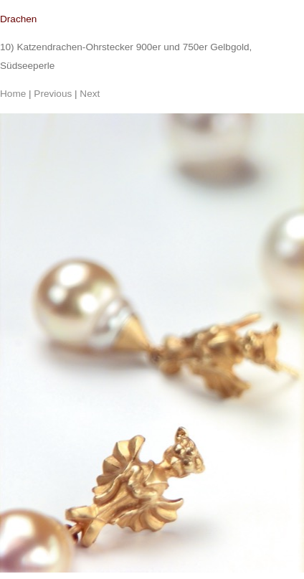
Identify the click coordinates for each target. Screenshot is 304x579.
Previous (53, 93)
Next (90, 93)
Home (13, 93)
